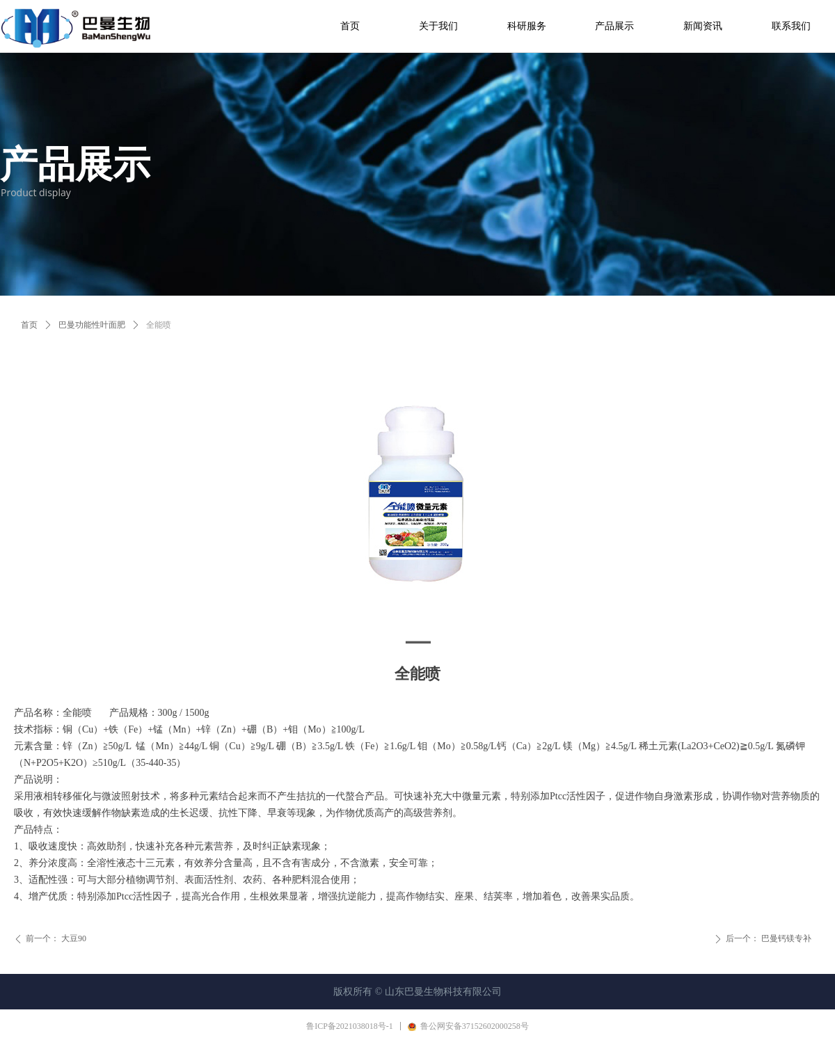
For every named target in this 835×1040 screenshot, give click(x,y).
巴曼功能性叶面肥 (91, 325)
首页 (29, 325)
